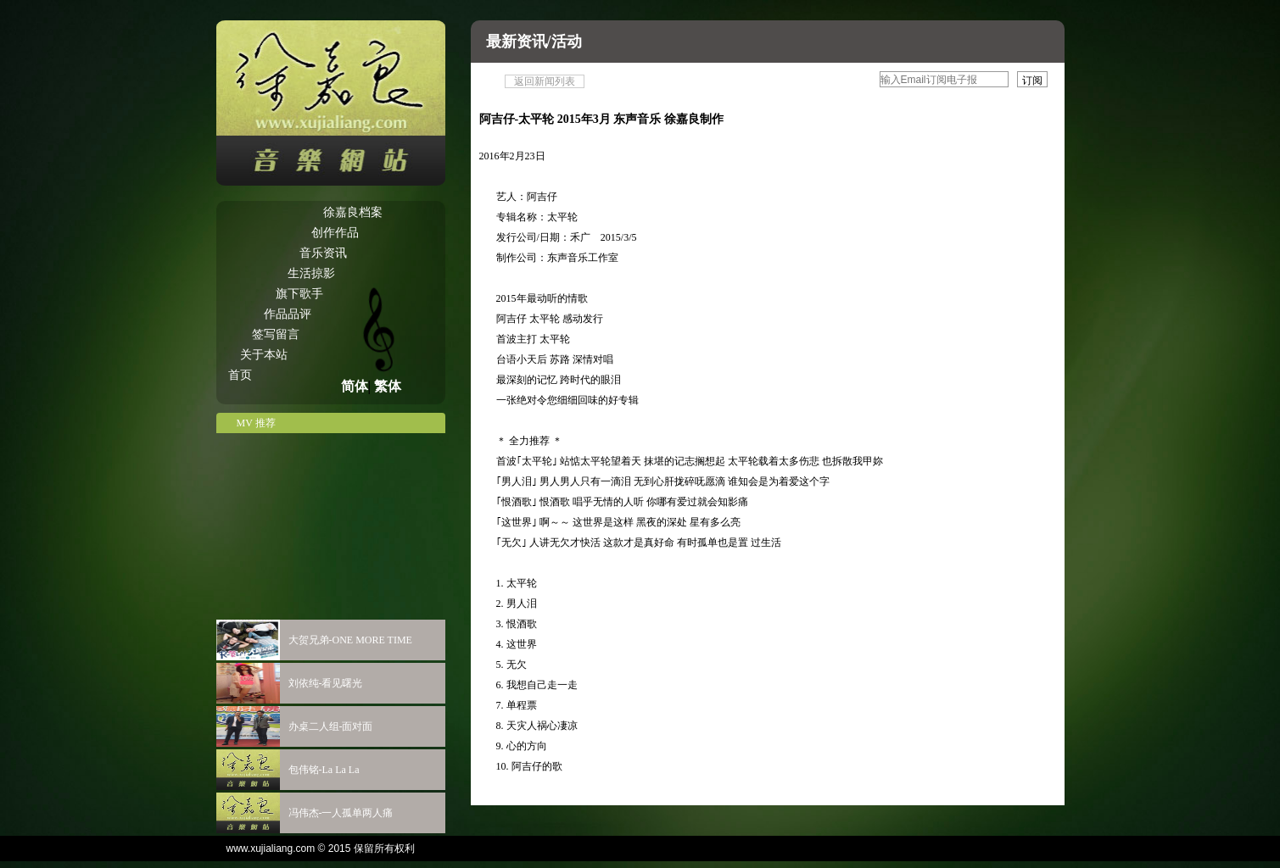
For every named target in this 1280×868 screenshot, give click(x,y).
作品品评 (287, 314)
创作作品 (335, 232)
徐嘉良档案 (353, 212)
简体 (354, 386)
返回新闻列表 (544, 81)
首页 (240, 375)
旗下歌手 (299, 293)
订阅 (1032, 80)
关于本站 (264, 354)
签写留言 (275, 334)
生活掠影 (311, 273)
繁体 (387, 386)
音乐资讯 (323, 253)
